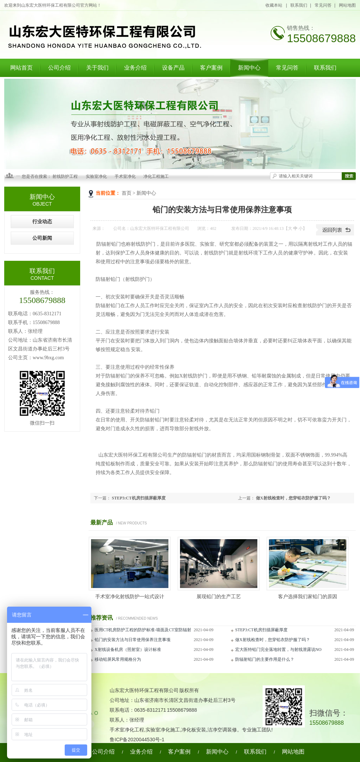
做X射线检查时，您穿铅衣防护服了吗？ (293, 498)
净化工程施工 (156, 176)
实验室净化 (96, 176)
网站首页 (21, 68)
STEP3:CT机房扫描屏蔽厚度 (139, 498)
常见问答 (323, 5)
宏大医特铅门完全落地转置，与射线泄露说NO (278, 649)
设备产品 (173, 68)
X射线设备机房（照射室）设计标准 (128, 649)
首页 (126, 193)
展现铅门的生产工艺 (219, 596)
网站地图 (347, 5)
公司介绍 (59, 68)
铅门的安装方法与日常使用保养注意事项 (133, 639)
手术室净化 (125, 176)
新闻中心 (249, 68)
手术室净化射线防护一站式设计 (129, 596)
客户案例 (211, 68)
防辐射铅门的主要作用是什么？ (264, 659)
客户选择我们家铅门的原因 (307, 596)
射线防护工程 (65, 176)
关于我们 (97, 68)
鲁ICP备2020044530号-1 (137, 739)
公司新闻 (42, 238)
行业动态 (42, 221)
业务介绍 (135, 68)
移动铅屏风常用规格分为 (118, 659)
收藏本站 (274, 5)
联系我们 (298, 5)
